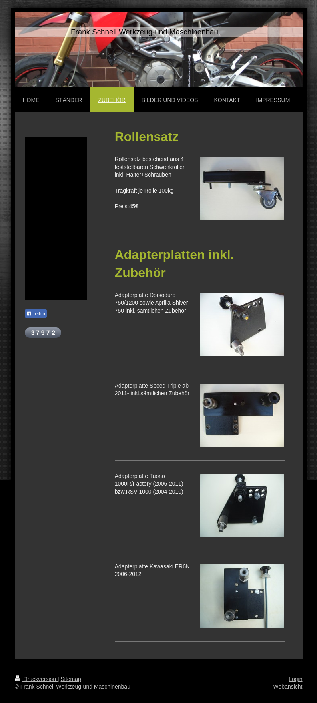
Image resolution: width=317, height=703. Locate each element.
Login (295, 679)
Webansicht (288, 686)
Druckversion (36, 679)
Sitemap (71, 679)
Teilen (35, 314)
